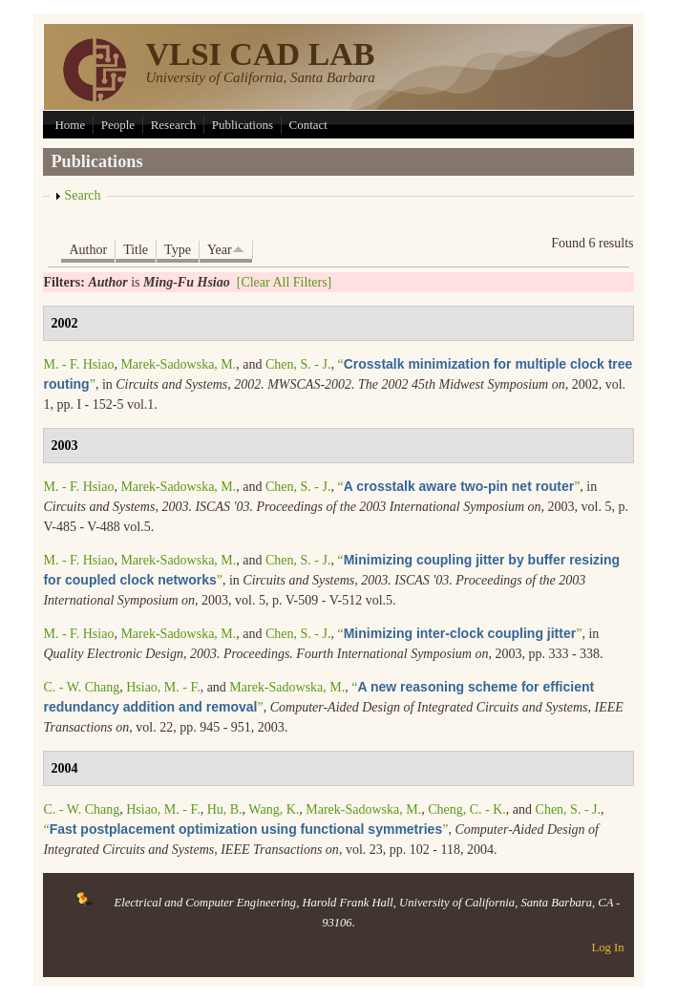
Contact (308, 124)
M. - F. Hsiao (78, 364)
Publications (242, 124)
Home (69, 124)
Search (82, 195)
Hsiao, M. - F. (163, 687)
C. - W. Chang (81, 687)
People (118, 124)
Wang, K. (273, 809)
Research (174, 124)
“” (458, 486)
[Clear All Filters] (284, 282)
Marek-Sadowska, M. (178, 364)
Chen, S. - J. (297, 364)
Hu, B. (225, 809)
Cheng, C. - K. (467, 809)
